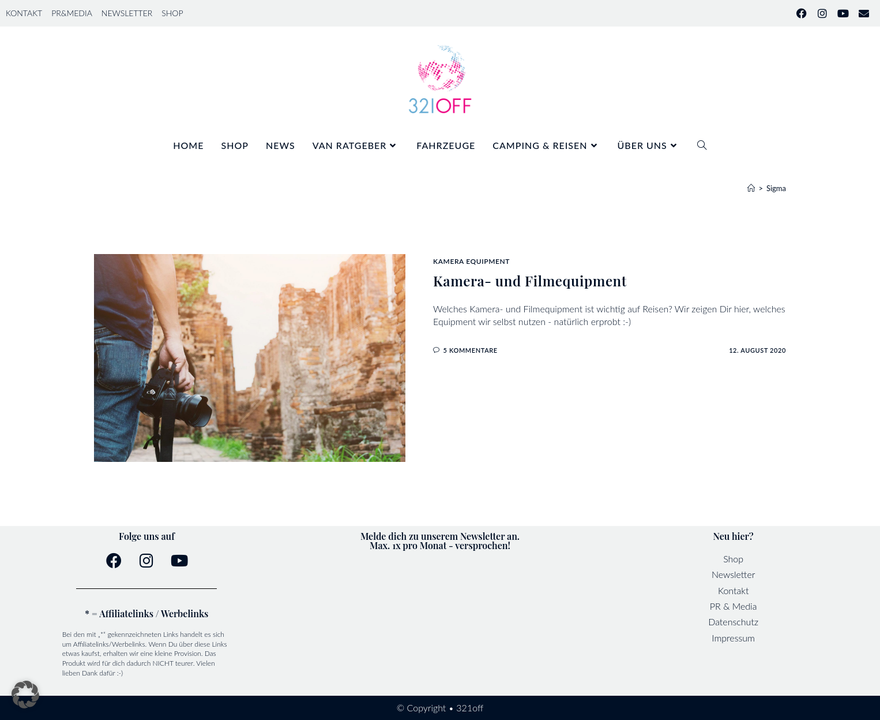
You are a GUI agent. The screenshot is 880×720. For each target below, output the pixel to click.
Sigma (776, 188)
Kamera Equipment (471, 261)
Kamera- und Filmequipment (530, 280)
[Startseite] (751, 188)
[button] (25, 694)
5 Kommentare (470, 350)
